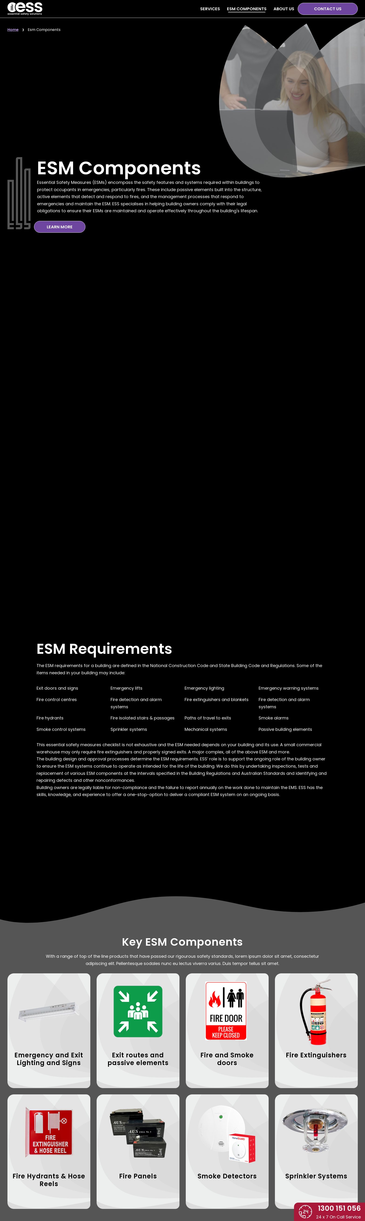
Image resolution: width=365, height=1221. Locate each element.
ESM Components (247, 9)
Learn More (60, 227)
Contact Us (327, 9)
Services (210, 9)
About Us (284, 9)
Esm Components (44, 29)
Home (13, 29)
